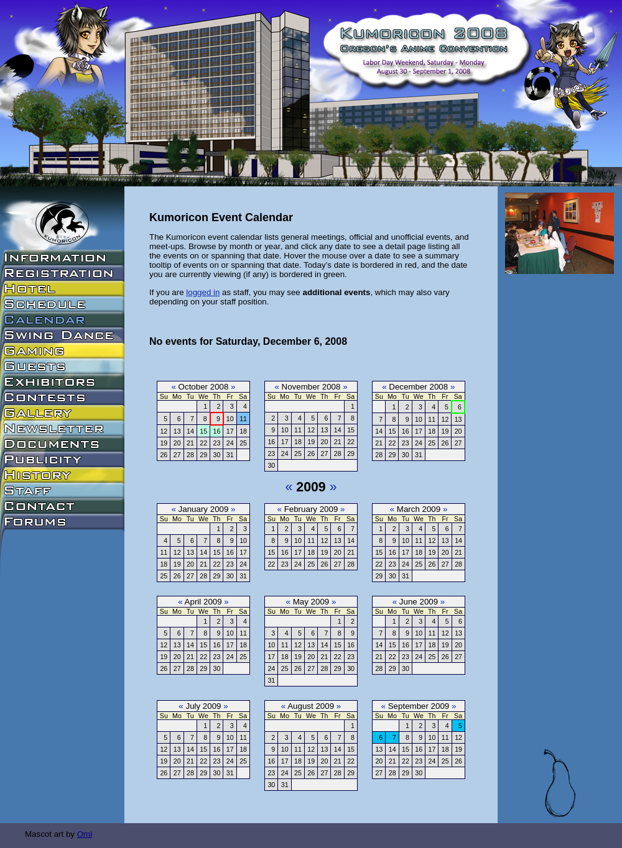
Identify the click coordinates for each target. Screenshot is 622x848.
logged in (203, 292)
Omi (84, 834)
